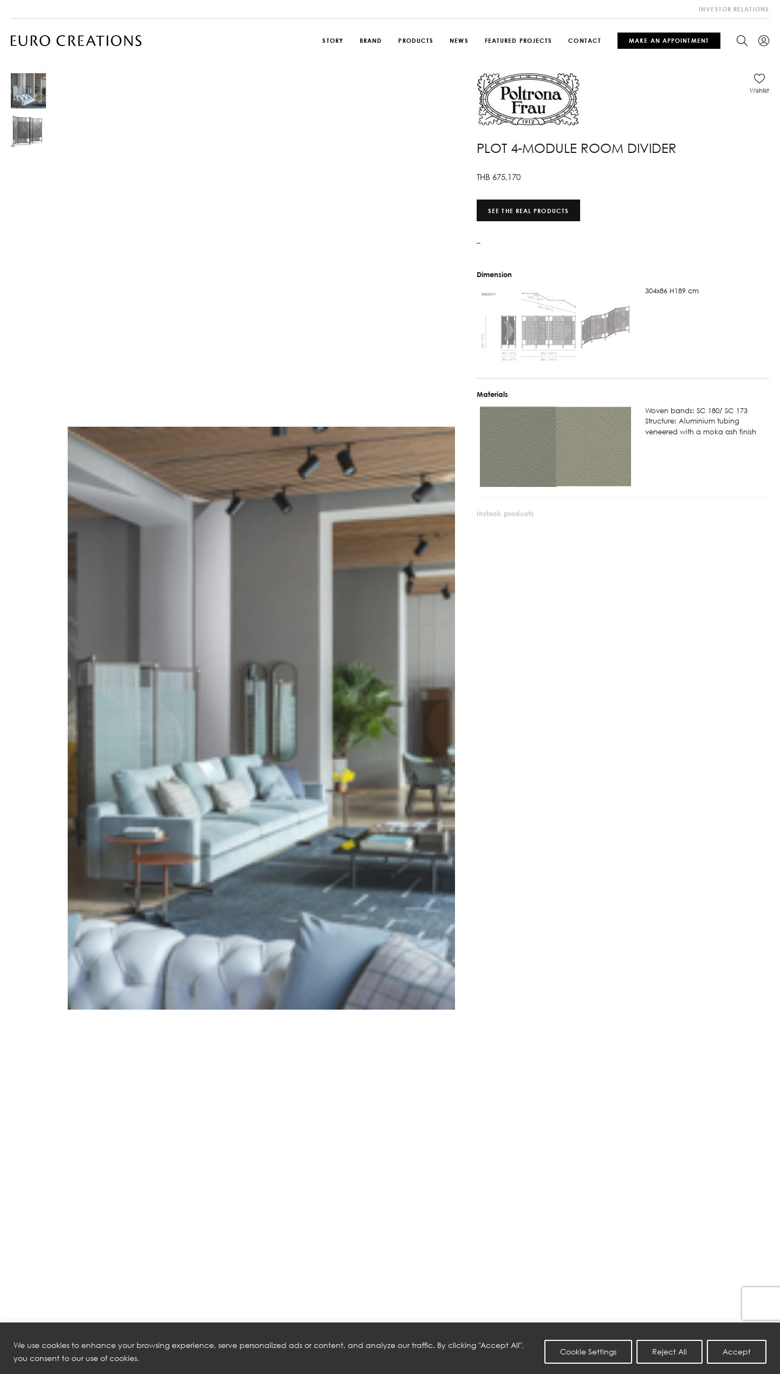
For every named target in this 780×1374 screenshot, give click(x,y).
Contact (584, 40)
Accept (737, 1351)
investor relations (734, 8)
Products (415, 40)
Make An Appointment (669, 40)
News (459, 40)
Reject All (669, 1351)
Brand (371, 40)
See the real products (528, 210)
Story (332, 40)
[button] (759, 83)
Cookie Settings (588, 1351)
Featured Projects (518, 40)
